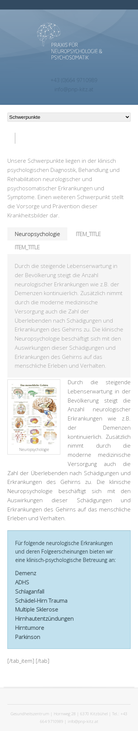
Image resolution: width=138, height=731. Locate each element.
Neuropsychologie (37, 234)
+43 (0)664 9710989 (73, 80)
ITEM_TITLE (88, 234)
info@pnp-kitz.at (73, 89)
